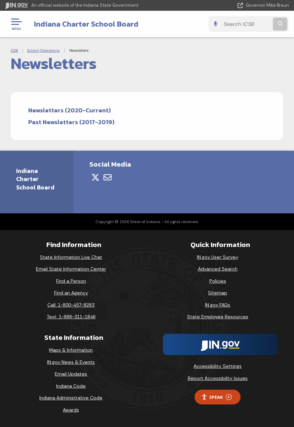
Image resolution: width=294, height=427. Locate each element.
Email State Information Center (71, 269)
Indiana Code (71, 386)
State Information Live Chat (71, 257)
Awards (71, 410)
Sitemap (217, 293)
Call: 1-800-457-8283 (70, 305)
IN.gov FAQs (217, 305)
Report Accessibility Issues (218, 378)
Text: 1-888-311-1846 (71, 317)
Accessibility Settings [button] (218, 366)
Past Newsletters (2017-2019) (71, 122)
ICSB (14, 50)
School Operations (43, 50)
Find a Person (71, 281)
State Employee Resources (217, 317)
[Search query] (246, 24)
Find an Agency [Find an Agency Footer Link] (71, 293)
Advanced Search (218, 269)
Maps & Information (71, 350)
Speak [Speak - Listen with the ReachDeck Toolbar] (216, 397)
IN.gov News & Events (71, 362)
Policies (217, 281)
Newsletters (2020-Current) (69, 110)
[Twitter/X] (95, 177)
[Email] (107, 177)
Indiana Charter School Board (86, 24)
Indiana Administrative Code (70, 398)
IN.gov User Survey (217, 257)
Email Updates (71, 374)
